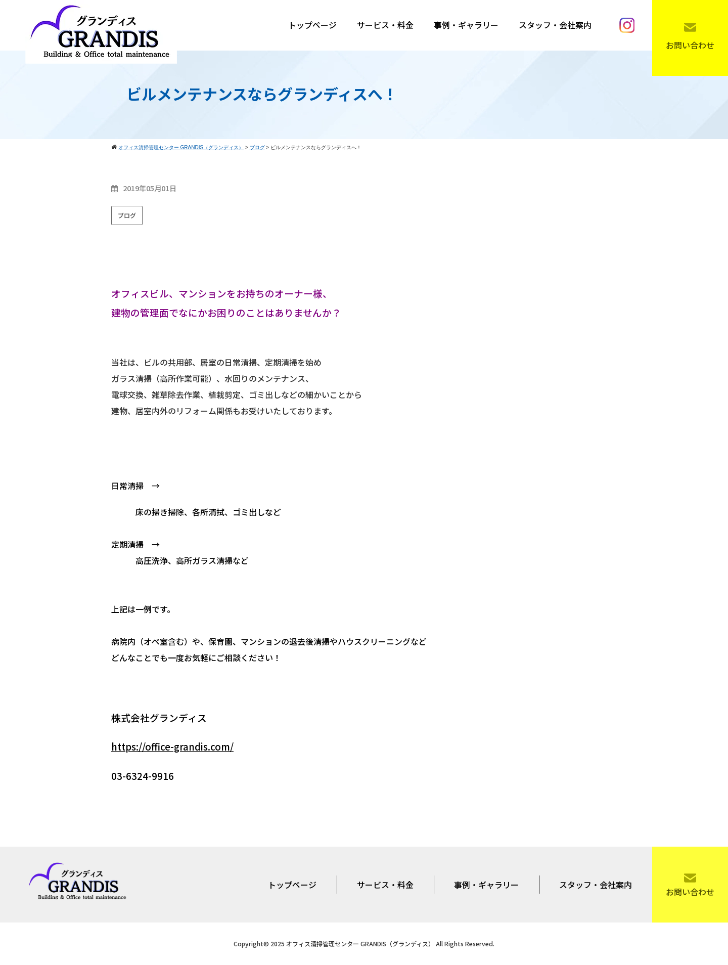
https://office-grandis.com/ (172, 746)
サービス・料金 (385, 25)
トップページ (312, 25)
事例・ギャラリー (466, 25)
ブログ (127, 215)
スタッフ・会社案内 (555, 25)
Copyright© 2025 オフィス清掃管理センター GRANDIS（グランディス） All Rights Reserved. (364, 943)
